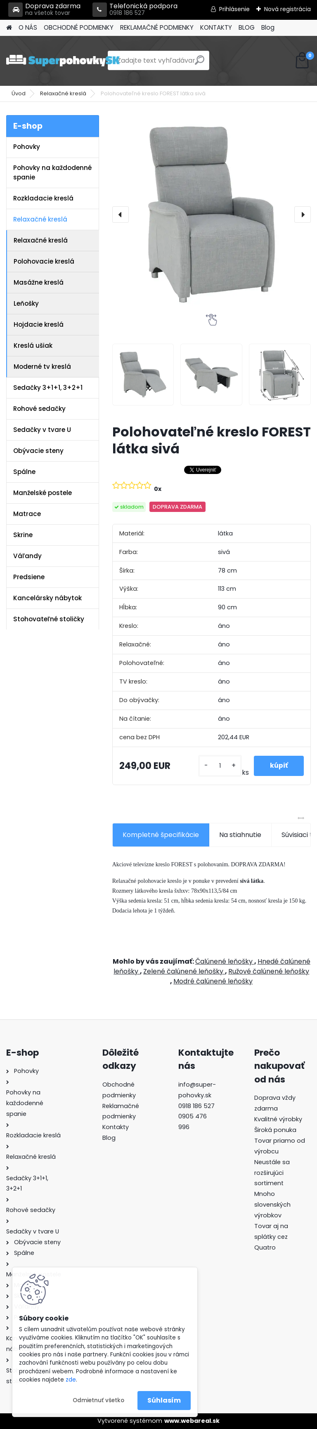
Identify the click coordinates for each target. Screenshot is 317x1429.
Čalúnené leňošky (224, 961)
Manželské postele (42, 492)
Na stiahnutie (240, 834)
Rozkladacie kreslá (43, 198)
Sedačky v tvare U (42, 429)
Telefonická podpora (134, 9)
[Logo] (63, 60)
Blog (267, 27)
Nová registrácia (287, 9)
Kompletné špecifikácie (161, 834)
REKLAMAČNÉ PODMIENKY (157, 27)
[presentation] (120, 214)
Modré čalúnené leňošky (213, 981)
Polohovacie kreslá (44, 261)
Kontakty (115, 1127)
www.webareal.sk (192, 1421)
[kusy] (219, 766)
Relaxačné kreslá (63, 93)
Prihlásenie (234, 9)
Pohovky (26, 146)
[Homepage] (9, 28)
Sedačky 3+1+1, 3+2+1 (48, 387)
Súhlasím (164, 1400)
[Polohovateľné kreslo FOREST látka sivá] (211, 214)
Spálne (24, 471)
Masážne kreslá (39, 282)
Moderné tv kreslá (42, 366)
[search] (199, 63)
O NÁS (28, 27)
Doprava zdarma (44, 9)
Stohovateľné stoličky (48, 619)
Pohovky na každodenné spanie (52, 172)
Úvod (19, 93)
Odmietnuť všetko (98, 1400)
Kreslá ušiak (33, 345)
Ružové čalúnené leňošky (268, 971)
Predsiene (29, 577)
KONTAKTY (216, 27)
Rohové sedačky (39, 408)
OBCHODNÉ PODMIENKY (79, 27)
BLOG (247, 27)
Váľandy (27, 556)
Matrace (27, 513)
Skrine (23, 535)
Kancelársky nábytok (47, 598)
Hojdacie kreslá (39, 324)
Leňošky (26, 303)
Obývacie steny (38, 450)
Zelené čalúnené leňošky (184, 971)
